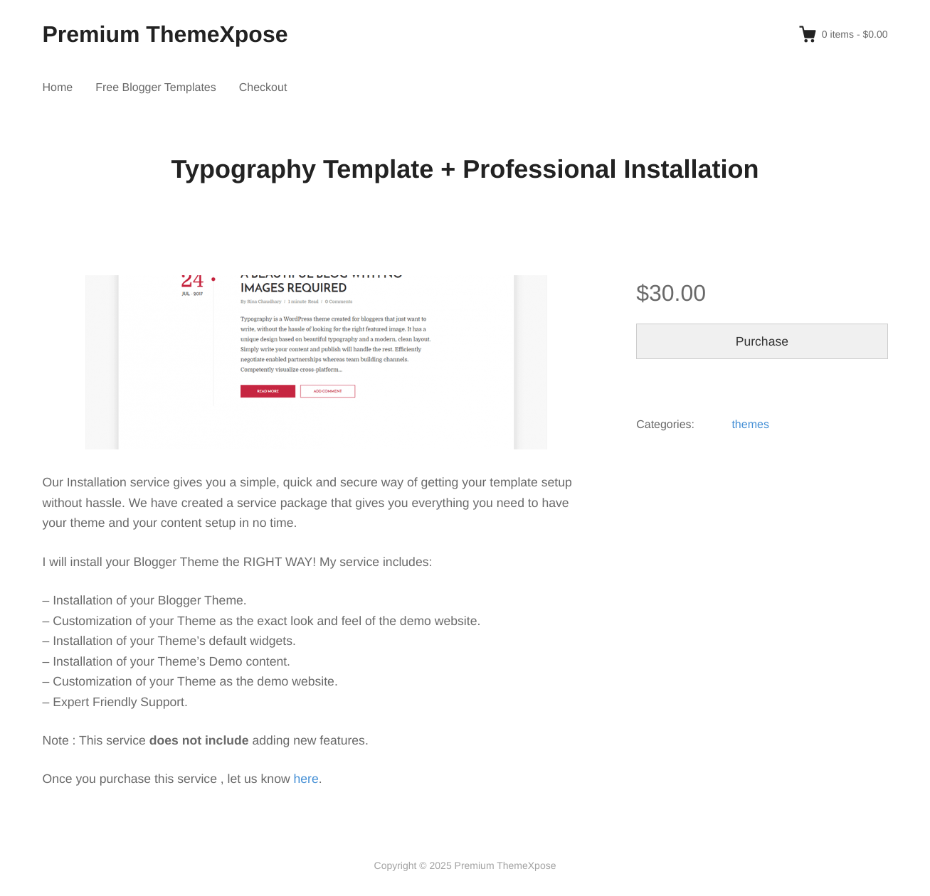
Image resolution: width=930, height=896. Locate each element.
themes (749, 425)
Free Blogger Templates (155, 88)
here (306, 779)
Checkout (263, 88)
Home (58, 88)
